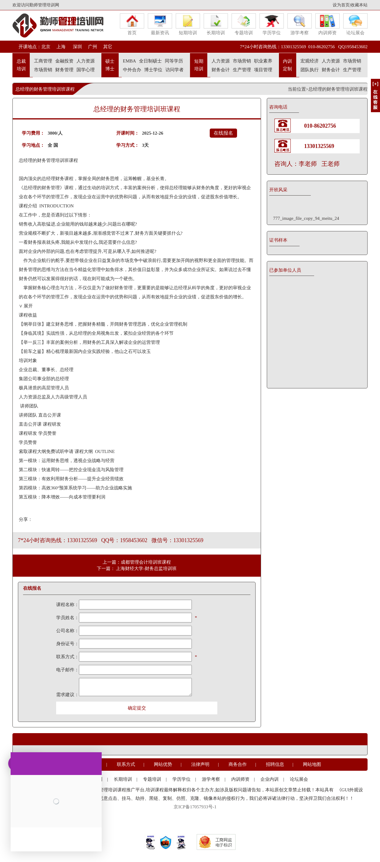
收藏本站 (359, 5)
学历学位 (272, 24)
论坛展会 (355, 24)
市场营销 (43, 69)
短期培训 (188, 24)
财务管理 (64, 69)
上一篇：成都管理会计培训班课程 (137, 562)
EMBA (129, 61)
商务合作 (238, 764)
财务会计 (221, 69)
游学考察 (299, 24)
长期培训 (216, 24)
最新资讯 (160, 24)
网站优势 (163, 764)
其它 (107, 46)
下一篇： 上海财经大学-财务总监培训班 (137, 568)
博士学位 (153, 69)
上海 (61, 46)
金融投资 (64, 61)
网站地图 (312, 764)
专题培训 (244, 24)
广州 (92, 46)
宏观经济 (309, 61)
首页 (132, 24)
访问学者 (174, 69)
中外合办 (132, 69)
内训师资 (327, 24)
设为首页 (341, 5)
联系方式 (126, 764)
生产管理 (242, 69)
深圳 (77, 46)
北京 (45, 46)
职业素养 (263, 61)
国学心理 (85, 69)
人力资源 (85, 61)
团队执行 (309, 69)
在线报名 (223, 133)
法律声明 (200, 764)
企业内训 (269, 779)
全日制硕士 (150, 61)
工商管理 (43, 61)
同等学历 (174, 61)
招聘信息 (275, 764)
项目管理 (263, 69)
